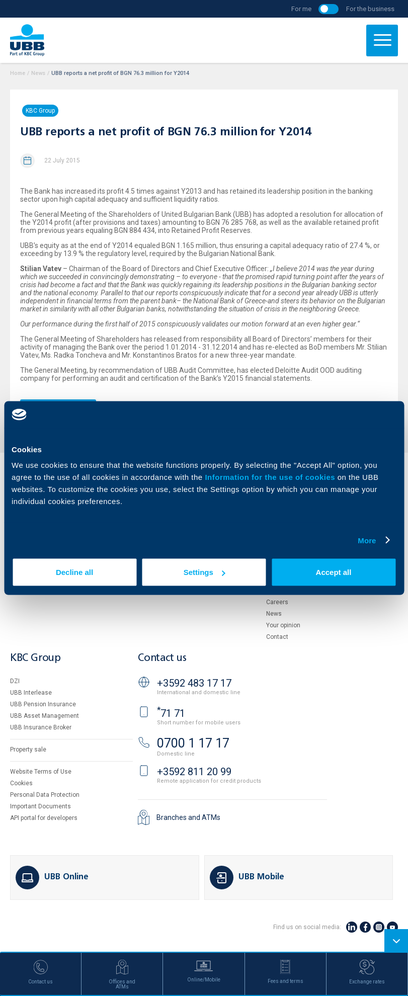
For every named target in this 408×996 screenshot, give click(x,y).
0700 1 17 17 (193, 743)
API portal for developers (43, 817)
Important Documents (40, 806)
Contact (277, 636)
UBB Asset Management (44, 715)
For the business (370, 9)
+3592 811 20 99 (194, 772)
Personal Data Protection (44, 794)
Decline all (74, 572)
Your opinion (283, 625)
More (367, 540)
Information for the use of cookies (271, 477)
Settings (204, 572)
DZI (15, 681)
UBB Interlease (31, 692)
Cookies (21, 783)
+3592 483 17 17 (194, 683)
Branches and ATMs (188, 817)
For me (301, 9)
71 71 (171, 713)
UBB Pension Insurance (43, 704)
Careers (277, 602)
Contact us (162, 658)
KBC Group (40, 110)
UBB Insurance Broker (40, 727)
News (38, 73)
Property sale (28, 749)
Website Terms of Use (40, 771)
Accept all (334, 572)
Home (17, 73)
